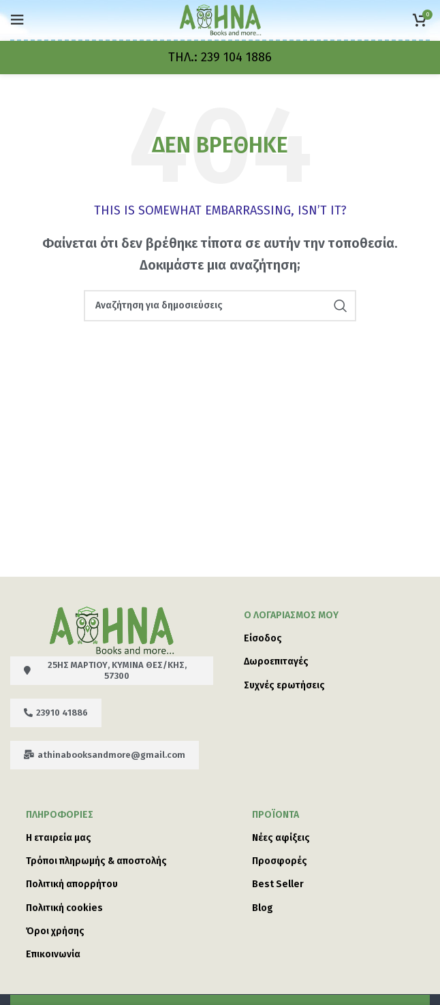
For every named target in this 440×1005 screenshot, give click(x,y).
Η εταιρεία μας (58, 838)
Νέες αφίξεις (281, 838)
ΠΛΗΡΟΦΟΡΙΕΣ (59, 814)
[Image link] (112, 629)
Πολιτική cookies (64, 908)
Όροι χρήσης (55, 931)
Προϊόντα (275, 814)
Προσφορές (279, 861)
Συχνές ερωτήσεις (284, 685)
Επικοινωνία (53, 954)
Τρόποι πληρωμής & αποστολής (96, 861)
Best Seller (278, 884)
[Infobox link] (220, 57)
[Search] (220, 305)
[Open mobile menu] (17, 19)
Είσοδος (263, 638)
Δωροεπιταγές (276, 661)
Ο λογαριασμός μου (291, 615)
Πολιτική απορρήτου (72, 884)
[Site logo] (220, 19)
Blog (262, 908)
